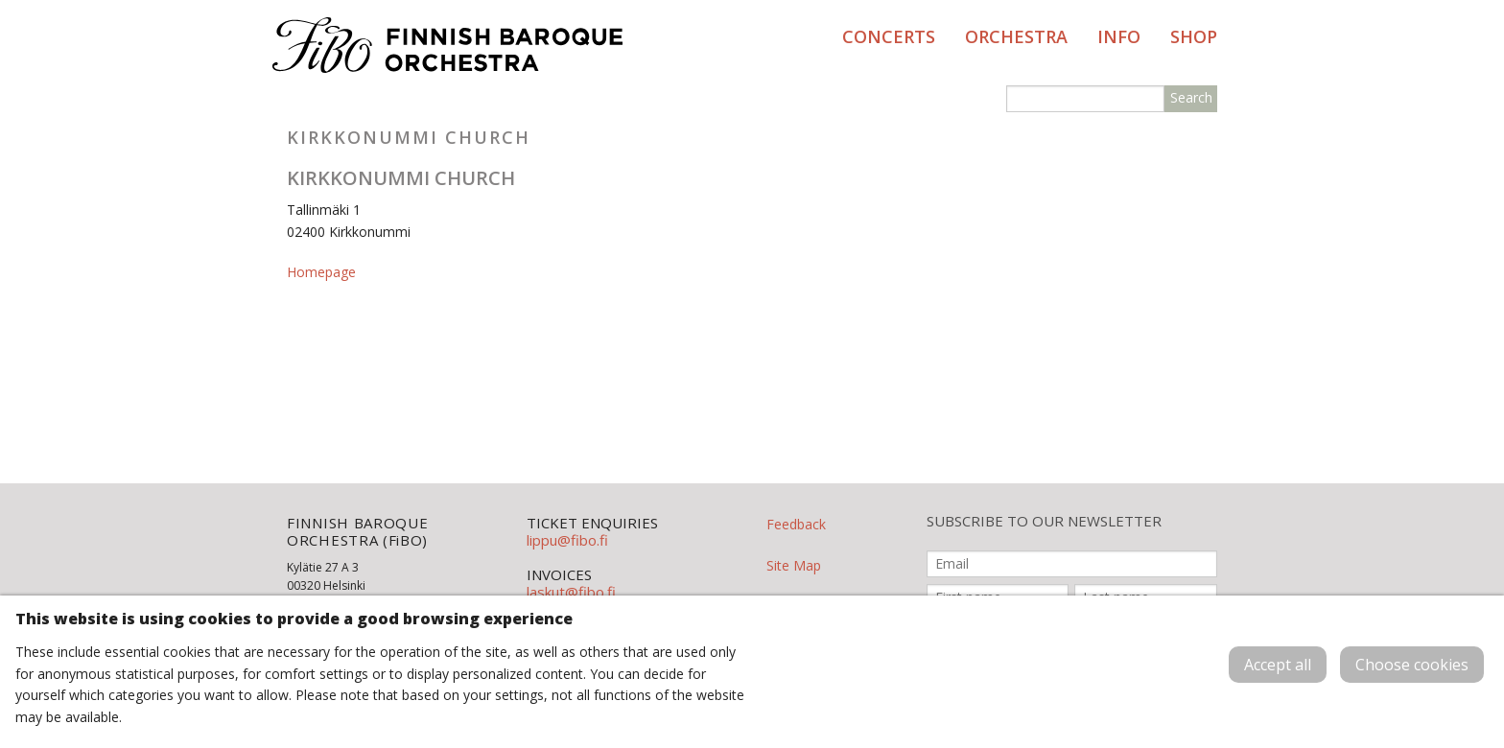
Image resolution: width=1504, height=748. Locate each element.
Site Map (793, 565)
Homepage (321, 272)
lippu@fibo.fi (567, 539)
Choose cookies (1412, 664)
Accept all (1277, 664)
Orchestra (1016, 36)
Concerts (888, 36)
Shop (1193, 36)
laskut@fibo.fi (571, 591)
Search (1191, 97)
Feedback (796, 524)
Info (1118, 36)
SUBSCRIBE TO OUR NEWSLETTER (1044, 521)
